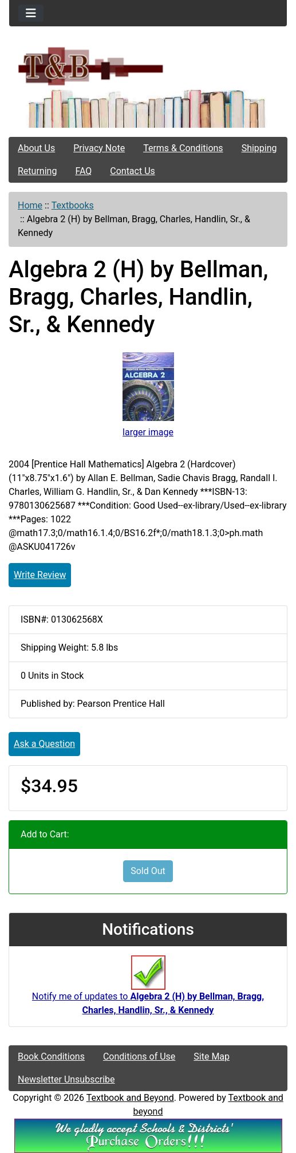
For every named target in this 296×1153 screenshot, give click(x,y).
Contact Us (132, 171)
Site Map (212, 1056)
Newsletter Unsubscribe (66, 1079)
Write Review (40, 574)
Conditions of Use (139, 1056)
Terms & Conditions (183, 148)
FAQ (83, 171)
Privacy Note (99, 148)
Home (30, 205)
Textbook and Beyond (130, 1097)
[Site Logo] (148, 65)
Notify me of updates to (148, 991)
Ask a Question (44, 743)
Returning (37, 171)
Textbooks (73, 205)
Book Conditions (51, 1056)
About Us (36, 148)
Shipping (259, 148)
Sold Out (148, 870)
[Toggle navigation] (31, 13)
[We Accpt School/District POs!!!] (148, 1135)
